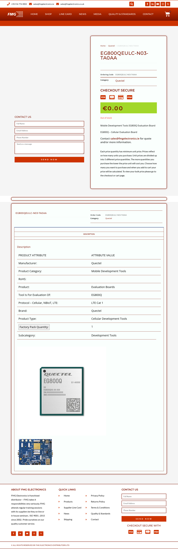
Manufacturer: (27, 263)
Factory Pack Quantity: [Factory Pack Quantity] (34, 327)
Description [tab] (89, 234)
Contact (148, 14)
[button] (131, 4)
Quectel (111, 45)
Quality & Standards (122, 14)
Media (97, 14)
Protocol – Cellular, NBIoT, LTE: (38, 303)
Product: (23, 287)
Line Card (65, 14)
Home (34, 14)
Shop (48, 14)
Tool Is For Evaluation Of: (34, 295)
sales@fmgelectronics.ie (124, 138)
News (82, 14)
